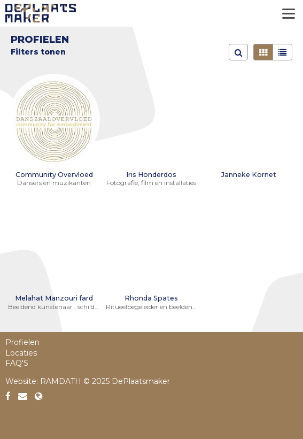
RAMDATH (60, 381)
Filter (22, 52)
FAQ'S (16, 363)
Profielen (22, 342)
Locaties (21, 353)
